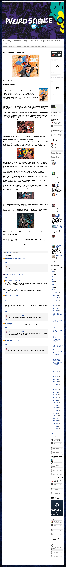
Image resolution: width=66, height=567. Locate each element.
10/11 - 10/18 (55, 308)
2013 (53, 433)
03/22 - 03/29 (55, 412)
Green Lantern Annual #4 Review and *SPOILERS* (57, 324)
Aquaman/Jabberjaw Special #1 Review (58, 246)
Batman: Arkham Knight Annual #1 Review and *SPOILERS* (57, 340)
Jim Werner (7, 274)
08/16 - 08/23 (55, 378)
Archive (11, 46)
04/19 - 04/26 (55, 405)
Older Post (46, 368)
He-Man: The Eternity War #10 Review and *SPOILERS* (57, 363)
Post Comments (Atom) (12, 370)
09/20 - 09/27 (55, 369)
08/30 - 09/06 (55, 374)
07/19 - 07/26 (55, 384)
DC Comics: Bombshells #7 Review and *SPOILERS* (57, 357)
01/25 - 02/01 (55, 425)
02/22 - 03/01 (55, 418)
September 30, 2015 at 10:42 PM (14, 295)
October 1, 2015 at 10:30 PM (18, 348)
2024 (53, 274)
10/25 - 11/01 (55, 305)
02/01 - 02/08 (55, 423)
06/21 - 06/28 (55, 391)
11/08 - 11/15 (55, 302)
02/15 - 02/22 (55, 420)
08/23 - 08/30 (55, 376)
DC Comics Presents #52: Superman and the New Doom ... (57, 366)
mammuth (32, 563)
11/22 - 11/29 (55, 298)
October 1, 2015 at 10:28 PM (18, 331)
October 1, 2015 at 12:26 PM (14, 340)
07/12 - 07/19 (55, 386)
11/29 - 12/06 (55, 297)
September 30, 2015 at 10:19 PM (17, 289)
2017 (53, 286)
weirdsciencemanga (63, 98)
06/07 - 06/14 (55, 394)
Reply (6, 262)
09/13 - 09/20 (55, 371)
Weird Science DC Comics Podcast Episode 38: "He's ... (58, 346)
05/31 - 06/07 (55, 395)
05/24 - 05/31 (55, 397)
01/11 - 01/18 (55, 428)
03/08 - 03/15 (55, 415)
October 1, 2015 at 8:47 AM (15, 303)
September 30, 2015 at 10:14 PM (14, 280)
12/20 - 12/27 (55, 292)
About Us (45, 46)
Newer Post (6, 368)
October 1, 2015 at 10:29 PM (18, 315)
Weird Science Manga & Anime (55, 98)
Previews (26, 46)
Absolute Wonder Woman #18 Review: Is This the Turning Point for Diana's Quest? (57, 174)
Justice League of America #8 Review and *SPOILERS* (58, 226)
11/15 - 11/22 (55, 300)
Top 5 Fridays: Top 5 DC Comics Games (58, 205)
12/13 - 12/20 (55, 294)
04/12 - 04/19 (55, 407)
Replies (8, 313)
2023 (53, 276)
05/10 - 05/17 (55, 400)
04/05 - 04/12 (55, 408)
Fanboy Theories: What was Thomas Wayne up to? (57, 314)
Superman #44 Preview (57, 354)
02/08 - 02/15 (55, 421)
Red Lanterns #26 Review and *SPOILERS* (58, 237)
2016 (53, 287)
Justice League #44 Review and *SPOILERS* (56, 336)
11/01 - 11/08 (55, 303)
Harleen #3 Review (58, 255)
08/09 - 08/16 (55, 379)
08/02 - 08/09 (55, 381)
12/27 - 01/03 (55, 290)
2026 (53, 271)
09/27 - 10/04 (55, 311)
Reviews (18, 46)
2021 (53, 279)
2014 (53, 432)
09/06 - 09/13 (55, 373)
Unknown (7, 323)
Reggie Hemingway (9, 258)
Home (5, 46)
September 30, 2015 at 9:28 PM (17, 274)
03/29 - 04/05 (55, 410)
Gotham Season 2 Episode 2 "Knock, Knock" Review (56, 327)
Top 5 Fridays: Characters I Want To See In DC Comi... (57, 317)
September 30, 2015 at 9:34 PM (17, 266)
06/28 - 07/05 (55, 389)
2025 (53, 273)
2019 (53, 282)
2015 (53, 289)
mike (6, 280)
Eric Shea (9, 266)
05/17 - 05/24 (55, 399)
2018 (53, 284)
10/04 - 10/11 (55, 310)
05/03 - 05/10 (55, 402)
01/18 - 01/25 (55, 426)
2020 (53, 281)
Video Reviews (35, 46)
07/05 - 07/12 (55, 387)
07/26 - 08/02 (55, 382)
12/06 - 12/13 (55, 295)
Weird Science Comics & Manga (55, 77)
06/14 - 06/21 (55, 392)
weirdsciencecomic (63, 77)
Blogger (40, 563)
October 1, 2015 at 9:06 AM (14, 323)
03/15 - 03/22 (55, 413)
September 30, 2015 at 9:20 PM (19, 258)
